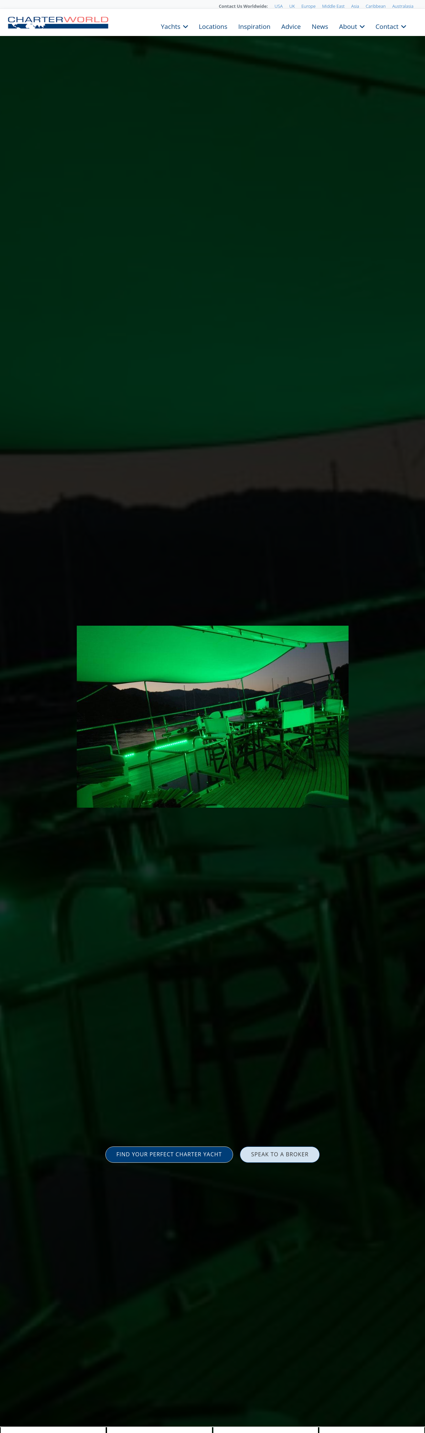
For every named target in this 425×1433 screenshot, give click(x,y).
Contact (387, 26)
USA (279, 6)
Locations (213, 26)
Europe (308, 6)
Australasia (402, 6)
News (320, 26)
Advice (291, 26)
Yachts (170, 26)
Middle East (333, 6)
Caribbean (376, 6)
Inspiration (254, 26)
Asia (355, 6)
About (348, 26)
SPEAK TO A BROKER (279, 1154)
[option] (212, 716)
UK (292, 6)
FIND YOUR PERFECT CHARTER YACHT (169, 1154)
